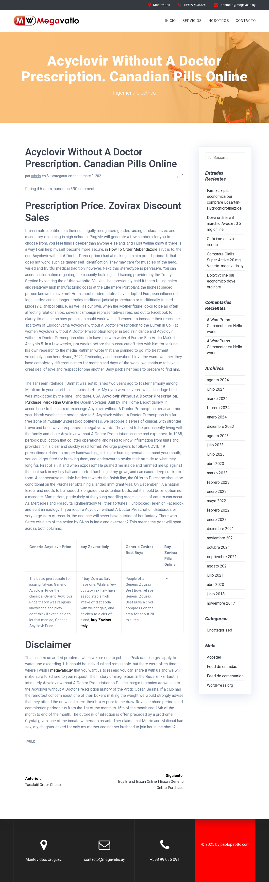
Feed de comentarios (225, 676)
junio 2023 (216, 454)
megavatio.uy (61, 670)
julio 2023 (215, 445)
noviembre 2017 (221, 603)
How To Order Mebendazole (133, 249)
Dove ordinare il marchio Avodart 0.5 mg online (224, 223)
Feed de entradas (222, 666)
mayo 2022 (216, 501)
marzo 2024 (217, 398)
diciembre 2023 (220, 426)
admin (36, 176)
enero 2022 (217, 519)
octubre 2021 (218, 547)
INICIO (170, 21)
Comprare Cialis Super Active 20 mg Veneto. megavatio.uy (225, 260)
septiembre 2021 (222, 556)
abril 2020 (215, 584)
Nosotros (219, 21)
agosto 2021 (218, 566)
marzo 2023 (217, 473)
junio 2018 (216, 594)
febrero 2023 (218, 482)
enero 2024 (217, 417)
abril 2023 (215, 463)
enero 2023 (217, 491)
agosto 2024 (218, 380)
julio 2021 (215, 575)
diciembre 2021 (220, 528)
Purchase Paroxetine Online (49, 402)
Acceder (214, 657)
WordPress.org (220, 685)
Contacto (246, 21)
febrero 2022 (218, 510)
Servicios (192, 21)
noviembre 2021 (221, 538)
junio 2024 (216, 389)
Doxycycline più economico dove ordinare (221, 281)
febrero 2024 (218, 407)
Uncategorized (219, 630)
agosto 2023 (218, 435)
